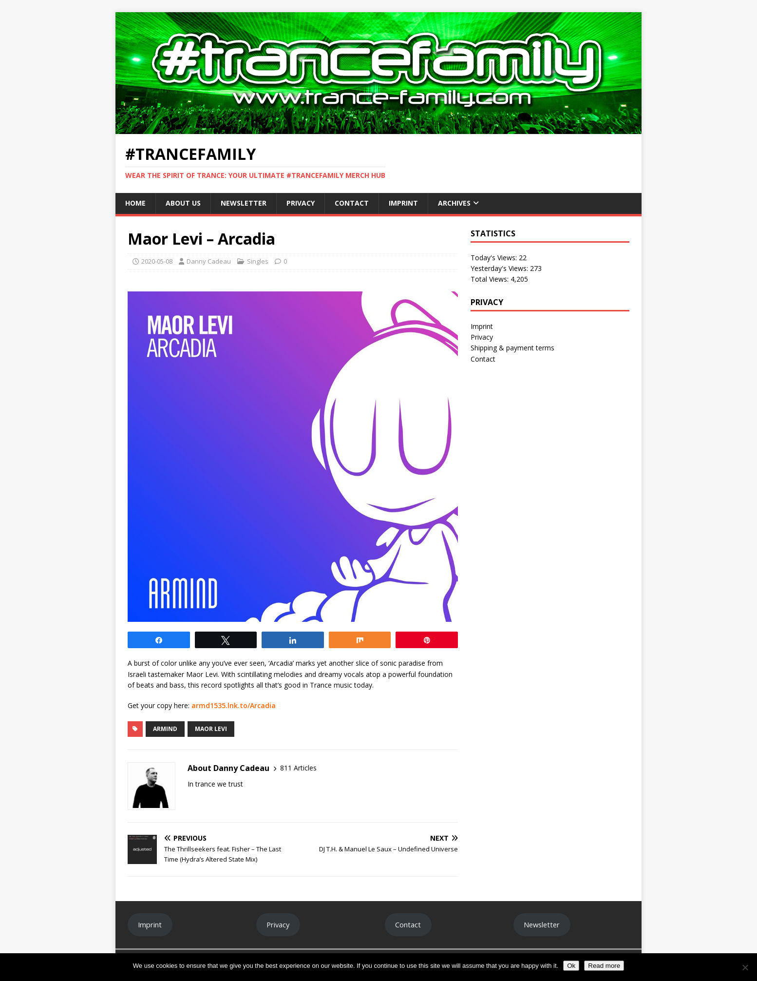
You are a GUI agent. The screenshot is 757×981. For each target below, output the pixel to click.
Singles (257, 261)
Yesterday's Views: (500, 268)
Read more (604, 965)
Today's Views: (495, 257)
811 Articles (298, 767)
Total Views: (491, 279)
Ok (571, 965)
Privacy (300, 203)
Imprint (403, 203)
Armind (165, 729)
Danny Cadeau (209, 261)
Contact (352, 203)
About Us (183, 203)
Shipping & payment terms (512, 347)
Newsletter (243, 203)
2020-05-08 (156, 261)
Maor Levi (211, 729)
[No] (745, 967)
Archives (454, 203)
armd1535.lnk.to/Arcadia (233, 705)
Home (135, 203)
